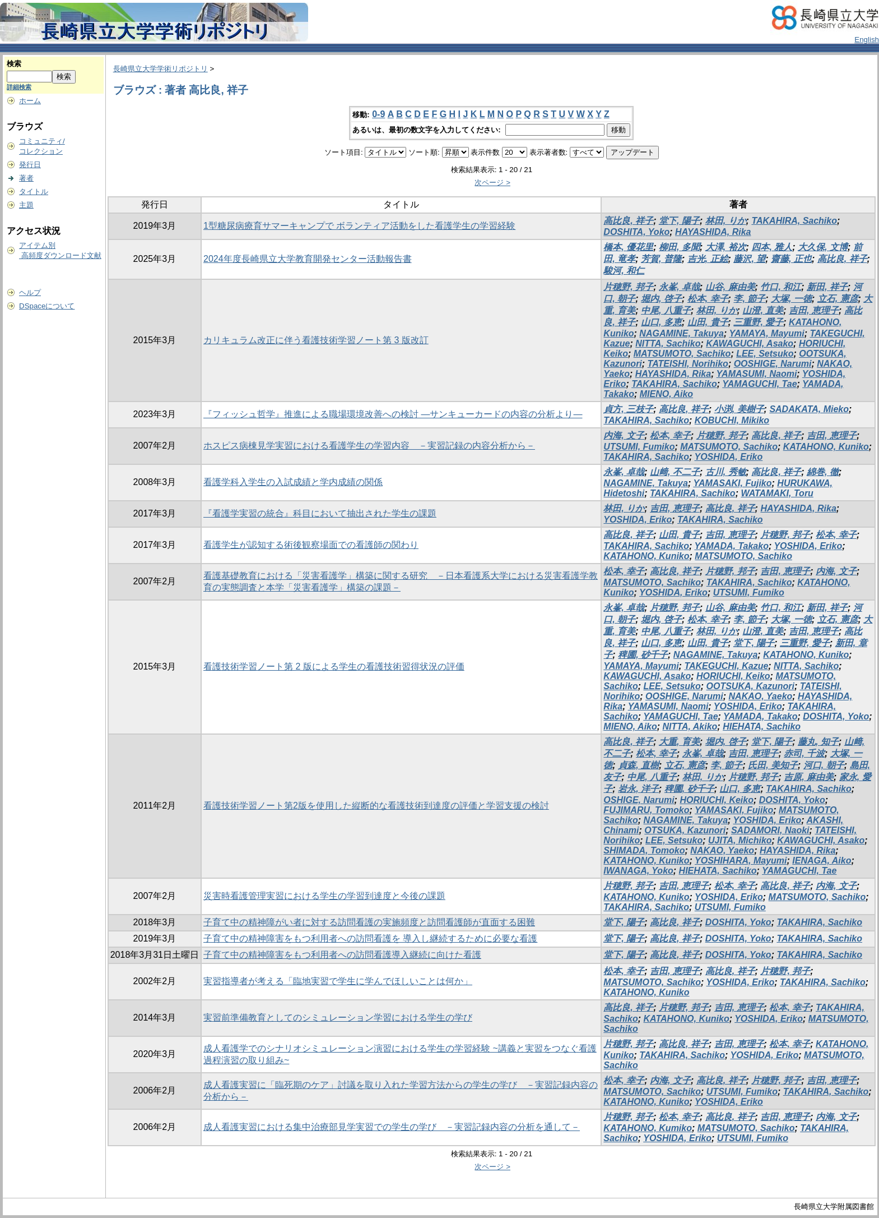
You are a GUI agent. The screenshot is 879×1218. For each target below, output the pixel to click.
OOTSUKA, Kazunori (750, 686)
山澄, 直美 (762, 310)
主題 (26, 205)
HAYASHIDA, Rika (713, 232)
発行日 (30, 164)
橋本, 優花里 (628, 247)
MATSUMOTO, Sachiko (682, 353)
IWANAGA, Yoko (638, 870)
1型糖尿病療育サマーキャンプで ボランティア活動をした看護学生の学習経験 (359, 225)
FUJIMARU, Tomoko (646, 810)
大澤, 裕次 (725, 247)
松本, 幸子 (707, 298)
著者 (26, 178)
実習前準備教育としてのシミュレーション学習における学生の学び (337, 1017)
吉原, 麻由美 (809, 777)
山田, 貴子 (707, 322)
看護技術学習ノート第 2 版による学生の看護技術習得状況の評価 (333, 666)
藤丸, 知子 (818, 741)
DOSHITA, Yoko (636, 232)
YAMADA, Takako (731, 546)
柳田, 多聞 (679, 247)
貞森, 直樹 (638, 765)
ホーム (30, 100)
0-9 (378, 114)
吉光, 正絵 (707, 259)
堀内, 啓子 (661, 298)
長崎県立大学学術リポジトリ (160, 68)
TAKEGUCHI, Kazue (726, 666)
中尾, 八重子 (666, 310)
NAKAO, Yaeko (761, 696)
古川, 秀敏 (725, 472)
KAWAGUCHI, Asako (749, 343)
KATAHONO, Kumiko (647, 1128)
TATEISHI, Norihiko (688, 363)
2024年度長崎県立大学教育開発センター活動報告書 (307, 259)
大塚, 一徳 (791, 298)
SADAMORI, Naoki (770, 830)
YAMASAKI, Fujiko (732, 483)
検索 (14, 63)
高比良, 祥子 (628, 220)
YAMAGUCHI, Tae (759, 384)
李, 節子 (749, 298)
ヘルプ (30, 292)
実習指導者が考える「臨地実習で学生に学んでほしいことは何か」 (337, 981)
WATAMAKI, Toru (777, 493)
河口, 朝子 (823, 765)
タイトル (33, 191)
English (866, 39)
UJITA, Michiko (740, 840)
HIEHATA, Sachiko (762, 726)
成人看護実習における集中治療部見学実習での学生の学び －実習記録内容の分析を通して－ (391, 1127)
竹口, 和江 (780, 287)
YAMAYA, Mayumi (766, 333)
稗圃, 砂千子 (643, 654)
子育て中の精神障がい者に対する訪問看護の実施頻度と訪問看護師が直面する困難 (369, 922)
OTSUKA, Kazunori (684, 830)
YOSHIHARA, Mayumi (741, 860)
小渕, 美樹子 (739, 409)
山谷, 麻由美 (730, 287)
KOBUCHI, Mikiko (732, 420)
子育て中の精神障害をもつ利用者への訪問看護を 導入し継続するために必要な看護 (370, 938)
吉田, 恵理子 (814, 310)
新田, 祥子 (827, 287)
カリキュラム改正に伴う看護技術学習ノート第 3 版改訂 (316, 340)
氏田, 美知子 (773, 765)
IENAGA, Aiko (821, 860)
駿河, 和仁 (623, 270)
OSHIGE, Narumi (638, 800)
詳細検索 (19, 87)
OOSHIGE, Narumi (773, 363)
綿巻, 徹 (823, 472)
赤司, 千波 (804, 753)
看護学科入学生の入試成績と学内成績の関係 (293, 482)
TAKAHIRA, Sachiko (794, 220)
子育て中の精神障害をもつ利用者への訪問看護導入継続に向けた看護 (342, 954)
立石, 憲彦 (837, 298)
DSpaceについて (47, 306)
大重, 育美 (679, 741)
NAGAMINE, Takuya (681, 333)
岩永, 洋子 (638, 788)
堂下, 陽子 (679, 220)
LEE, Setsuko (764, 353)
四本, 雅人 (771, 247)
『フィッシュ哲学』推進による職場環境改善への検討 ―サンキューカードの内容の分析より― (392, 414)
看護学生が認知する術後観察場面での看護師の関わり (310, 545)
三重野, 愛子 (758, 322)
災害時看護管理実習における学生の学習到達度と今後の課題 (324, 896)
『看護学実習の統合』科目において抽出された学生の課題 (319, 513)
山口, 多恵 (661, 322)
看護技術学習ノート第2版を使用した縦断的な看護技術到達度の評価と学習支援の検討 (376, 805)
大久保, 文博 (823, 247)
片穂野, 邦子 (628, 287)
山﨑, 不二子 (675, 472)
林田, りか (725, 220)
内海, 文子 (623, 435)
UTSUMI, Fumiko (639, 446)
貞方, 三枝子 (628, 409)
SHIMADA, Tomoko (644, 850)
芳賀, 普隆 (661, 259)
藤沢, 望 (749, 259)
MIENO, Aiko (666, 394)
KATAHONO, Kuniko (826, 446)
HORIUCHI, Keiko (733, 676)
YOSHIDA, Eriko (728, 457)
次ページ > (492, 182)
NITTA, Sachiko (667, 343)
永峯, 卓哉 (679, 287)
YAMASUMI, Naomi (757, 374)
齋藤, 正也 (791, 259)
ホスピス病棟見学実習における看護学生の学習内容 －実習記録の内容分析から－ (369, 445)
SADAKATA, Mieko (809, 409)
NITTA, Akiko (690, 726)
